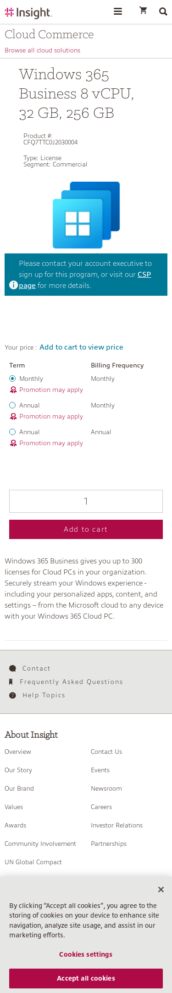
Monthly (31, 378)
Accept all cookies (86, 982)
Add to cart (86, 529)
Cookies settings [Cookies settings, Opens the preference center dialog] (85, 958)
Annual (29, 405)
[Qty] (86, 501)
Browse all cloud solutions (42, 50)
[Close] (161, 893)
